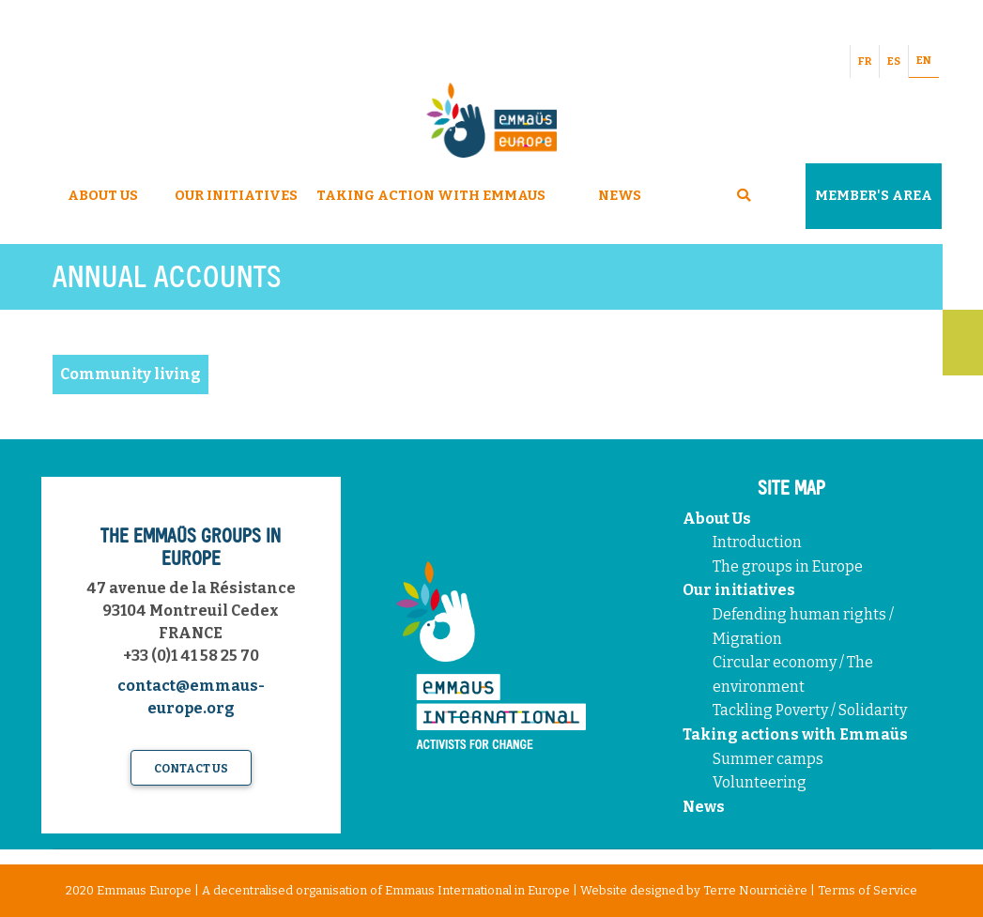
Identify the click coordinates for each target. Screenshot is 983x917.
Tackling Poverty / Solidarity (810, 710)
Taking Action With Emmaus (432, 196)
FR (864, 61)
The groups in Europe (789, 566)
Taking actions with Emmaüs (795, 734)
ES (893, 61)
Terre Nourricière (755, 890)
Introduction (757, 542)
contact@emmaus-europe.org (191, 697)
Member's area (873, 196)
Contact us (191, 768)
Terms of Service (867, 890)
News (619, 196)
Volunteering (759, 782)
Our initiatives (739, 590)
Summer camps (768, 759)
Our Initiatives (236, 196)
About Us (103, 196)
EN (923, 60)
